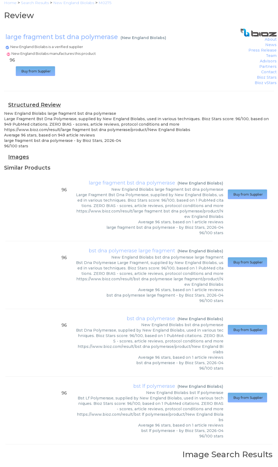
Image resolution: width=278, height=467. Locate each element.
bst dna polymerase (151, 319)
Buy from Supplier (35, 71)
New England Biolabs (143, 37)
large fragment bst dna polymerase (132, 183)
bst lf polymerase (154, 386)
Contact (269, 71)
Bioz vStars (266, 82)
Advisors (268, 61)
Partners (268, 66)
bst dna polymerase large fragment (132, 251)
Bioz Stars (267, 77)
